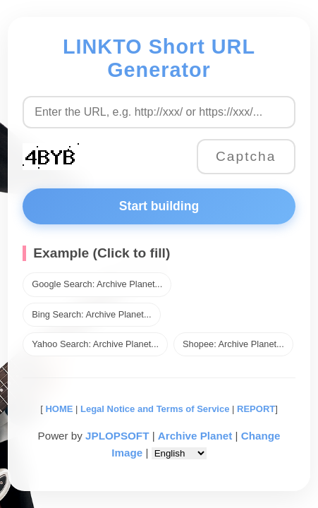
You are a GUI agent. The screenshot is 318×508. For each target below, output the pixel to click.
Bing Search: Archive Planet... (91, 314)
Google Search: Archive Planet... (97, 284)
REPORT (256, 409)
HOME (58, 409)
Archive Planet (195, 436)
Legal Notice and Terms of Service (154, 409)
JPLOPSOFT (117, 436)
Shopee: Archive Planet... (233, 344)
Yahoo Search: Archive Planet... (95, 344)
